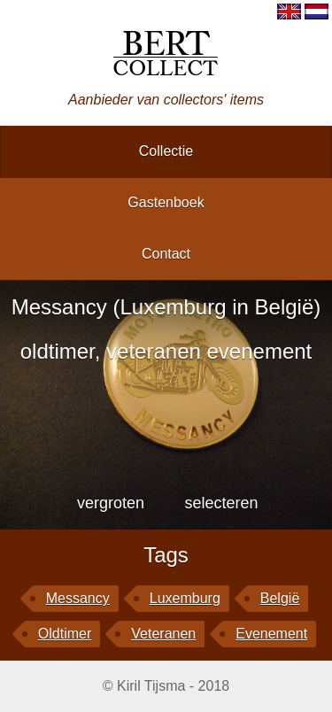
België (279, 598)
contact (166, 253)
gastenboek (165, 202)
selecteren (221, 503)
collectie (166, 151)
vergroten (110, 503)
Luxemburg (185, 598)
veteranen (163, 633)
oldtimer (64, 633)
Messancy (78, 598)
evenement (271, 633)
